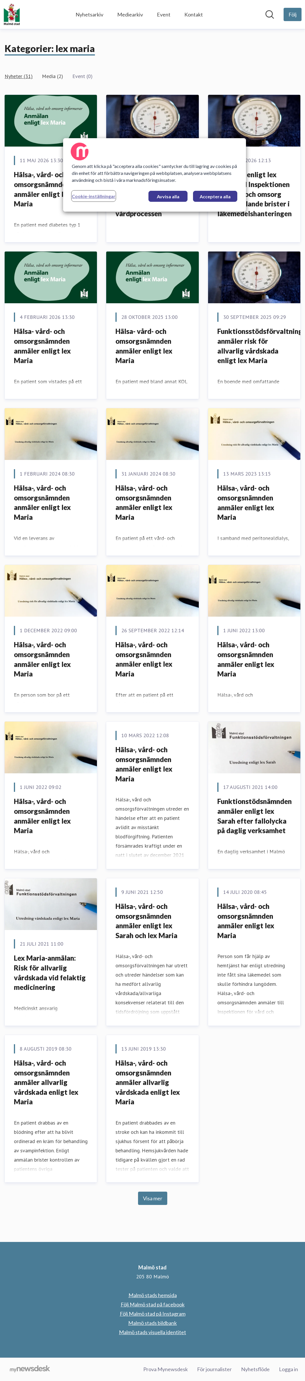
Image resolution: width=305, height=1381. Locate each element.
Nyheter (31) (19, 76)
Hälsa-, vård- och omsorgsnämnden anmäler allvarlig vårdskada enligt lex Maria (46, 1082)
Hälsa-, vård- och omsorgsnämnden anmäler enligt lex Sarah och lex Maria (146, 921)
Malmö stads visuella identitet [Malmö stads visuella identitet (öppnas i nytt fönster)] (152, 1332)
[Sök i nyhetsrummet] (269, 14)
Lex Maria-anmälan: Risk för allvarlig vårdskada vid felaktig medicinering (50, 972)
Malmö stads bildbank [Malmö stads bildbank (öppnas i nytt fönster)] (152, 1323)
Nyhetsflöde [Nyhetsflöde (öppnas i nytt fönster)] (255, 1369)
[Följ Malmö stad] (293, 14)
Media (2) (52, 76)
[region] (154, 175)
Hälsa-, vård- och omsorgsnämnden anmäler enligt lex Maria (42, 189)
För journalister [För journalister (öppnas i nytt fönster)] (214, 1369)
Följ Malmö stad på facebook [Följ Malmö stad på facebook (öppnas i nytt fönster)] (153, 1304)
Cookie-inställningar (93, 196)
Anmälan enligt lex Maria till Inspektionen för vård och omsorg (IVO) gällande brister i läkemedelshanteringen (254, 193)
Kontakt (193, 14)
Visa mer (152, 1198)
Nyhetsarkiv (89, 14)
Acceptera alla (215, 196)
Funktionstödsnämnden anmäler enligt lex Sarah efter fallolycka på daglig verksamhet (254, 816)
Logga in (288, 1369)
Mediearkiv (130, 14)
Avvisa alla (168, 196)
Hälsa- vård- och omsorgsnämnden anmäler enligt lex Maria (42, 346)
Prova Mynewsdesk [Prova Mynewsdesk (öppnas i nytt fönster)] (165, 1369)
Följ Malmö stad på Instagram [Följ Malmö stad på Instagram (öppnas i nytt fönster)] (152, 1313)
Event (163, 14)
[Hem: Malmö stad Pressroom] (11, 14)
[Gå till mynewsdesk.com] (30, 1369)
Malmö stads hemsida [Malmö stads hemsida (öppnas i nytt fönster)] (152, 1295)
